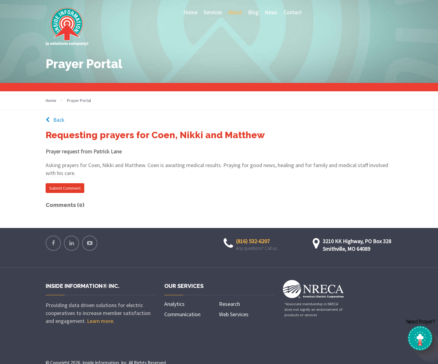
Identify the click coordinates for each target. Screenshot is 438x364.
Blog (253, 12)
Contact (292, 12)
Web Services (234, 314)
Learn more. (100, 320)
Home (190, 12)
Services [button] (212, 12)
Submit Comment (65, 188)
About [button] (236, 12)
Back (55, 119)
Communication (182, 314)
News (271, 12)
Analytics (174, 303)
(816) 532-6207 (253, 241)
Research (229, 303)
